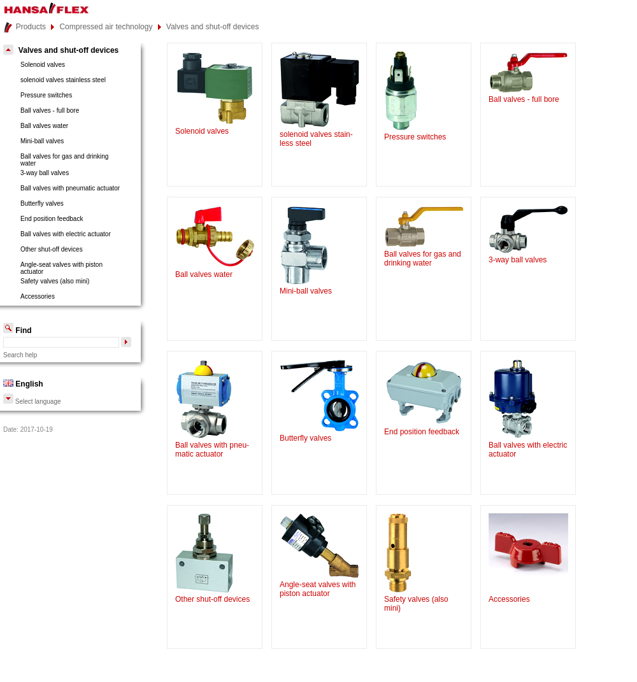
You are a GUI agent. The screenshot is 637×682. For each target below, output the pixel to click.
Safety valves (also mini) (54, 281)
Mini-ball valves (42, 141)
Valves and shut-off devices (212, 26)
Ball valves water (44, 125)
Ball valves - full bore (49, 110)
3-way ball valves (44, 172)
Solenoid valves (42, 64)
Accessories (37, 296)
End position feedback (51, 218)
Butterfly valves (42, 203)
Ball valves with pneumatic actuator (70, 188)
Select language (32, 401)
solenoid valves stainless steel (63, 79)
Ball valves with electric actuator (65, 234)
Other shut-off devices (51, 249)
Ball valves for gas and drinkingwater (64, 160)
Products (31, 26)
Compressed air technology (105, 26)
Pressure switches (46, 95)
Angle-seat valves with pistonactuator (61, 268)
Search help (20, 355)
